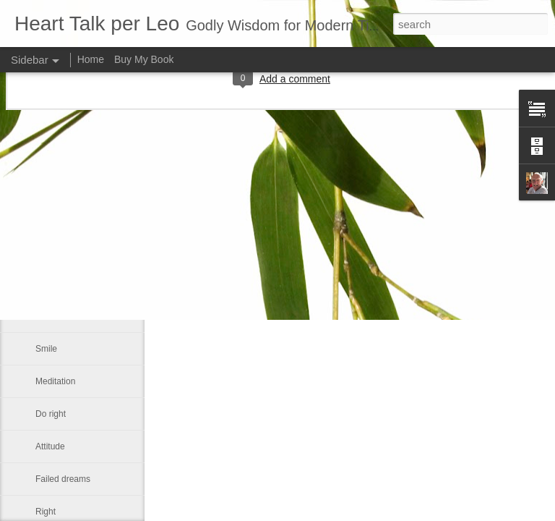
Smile (46, 349)
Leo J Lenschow (393, 242)
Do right (50, 414)
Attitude (50, 446)
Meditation (55, 381)
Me (41, 316)
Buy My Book (143, 59)
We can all (55, 186)
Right (45, 512)
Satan (46, 218)
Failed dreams (62, 479)
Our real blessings (70, 284)
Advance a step (65, 251)
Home (90, 59)
